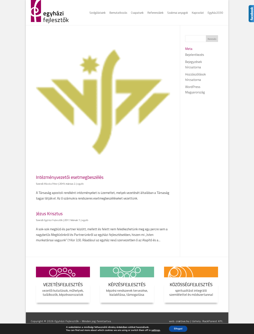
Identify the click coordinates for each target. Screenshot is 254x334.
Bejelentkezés (194, 54)
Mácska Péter (51, 183)
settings (155, 330)
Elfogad (178, 328)
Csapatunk (137, 13)
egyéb (80, 183)
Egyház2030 (215, 13)
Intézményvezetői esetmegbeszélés (69, 177)
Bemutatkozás (118, 13)
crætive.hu (182, 321)
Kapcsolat (198, 13)
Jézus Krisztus (49, 213)
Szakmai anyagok (177, 13)
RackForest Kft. (212, 321)
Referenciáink (155, 13)
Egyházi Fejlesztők (53, 220)
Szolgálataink (97, 13)
